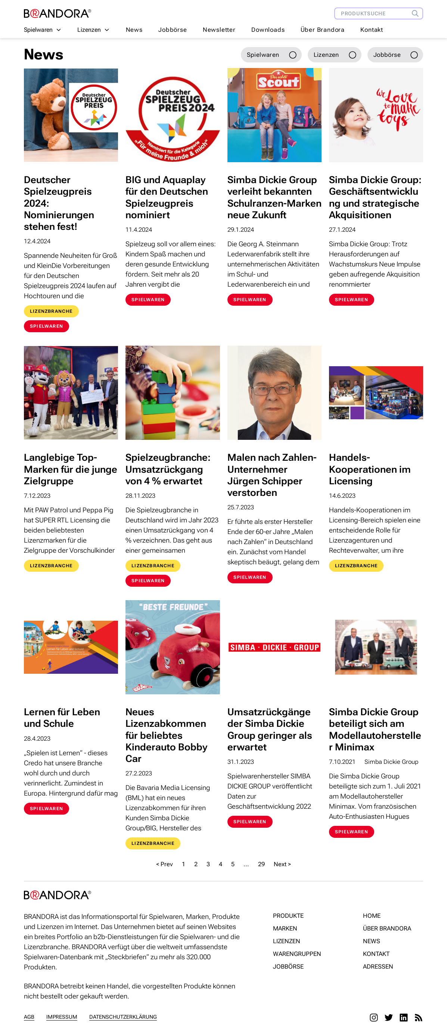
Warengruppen (297, 953)
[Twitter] (388, 1017)
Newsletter (219, 29)
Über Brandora (323, 29)
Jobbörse (172, 29)
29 (261, 864)
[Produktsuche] (417, 13)
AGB (29, 1017)
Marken (285, 928)
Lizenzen (286, 941)
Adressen (378, 966)
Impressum (61, 1017)
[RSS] (418, 1017)
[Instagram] (373, 1017)
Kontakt (371, 29)
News (134, 29)
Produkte (288, 915)
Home (372, 915)
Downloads (268, 29)
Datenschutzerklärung (123, 1017)
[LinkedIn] (403, 1017)
